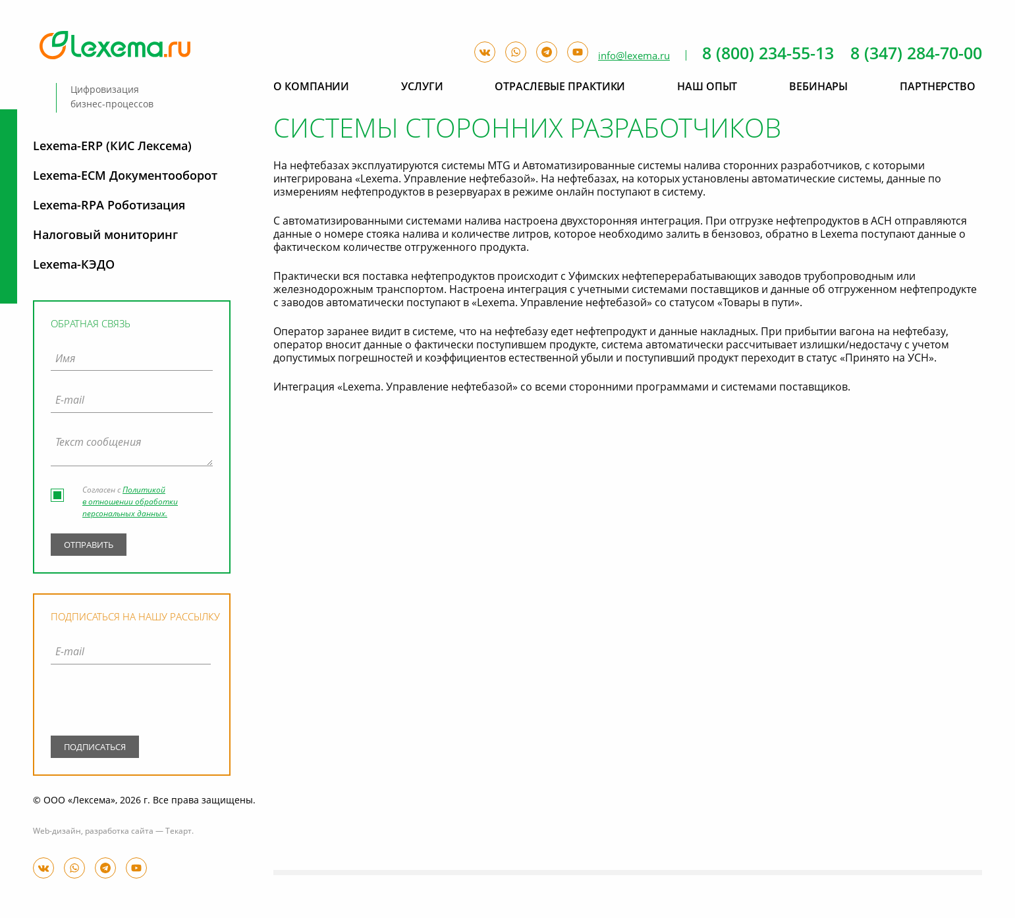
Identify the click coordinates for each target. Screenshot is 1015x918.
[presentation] (131, 702)
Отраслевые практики (560, 87)
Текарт (178, 832)
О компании (311, 87)
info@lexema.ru (634, 56)
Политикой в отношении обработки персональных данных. (130, 502)
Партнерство (937, 87)
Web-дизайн (57, 832)
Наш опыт (707, 87)
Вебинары (818, 87)
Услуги (422, 87)
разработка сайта (119, 832)
